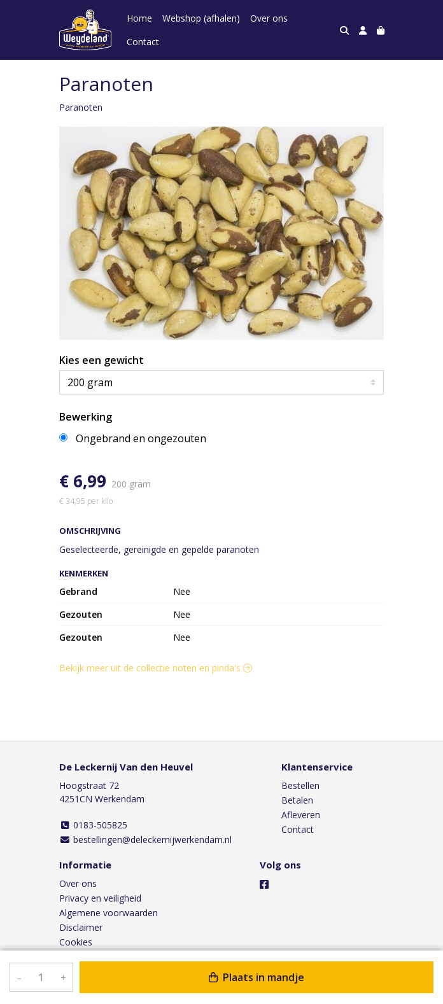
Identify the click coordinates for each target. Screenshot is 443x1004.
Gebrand (78, 591)
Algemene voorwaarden (108, 913)
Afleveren (300, 815)
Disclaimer (80, 927)
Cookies (75, 942)
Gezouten (80, 614)
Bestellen (300, 785)
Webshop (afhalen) (201, 18)
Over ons (269, 18)
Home (139, 18)
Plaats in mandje (256, 977)
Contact (143, 42)
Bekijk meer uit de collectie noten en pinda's (155, 668)
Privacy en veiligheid (100, 898)
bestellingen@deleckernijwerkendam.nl (145, 839)
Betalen (297, 800)
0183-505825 (93, 825)
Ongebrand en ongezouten (141, 438)
